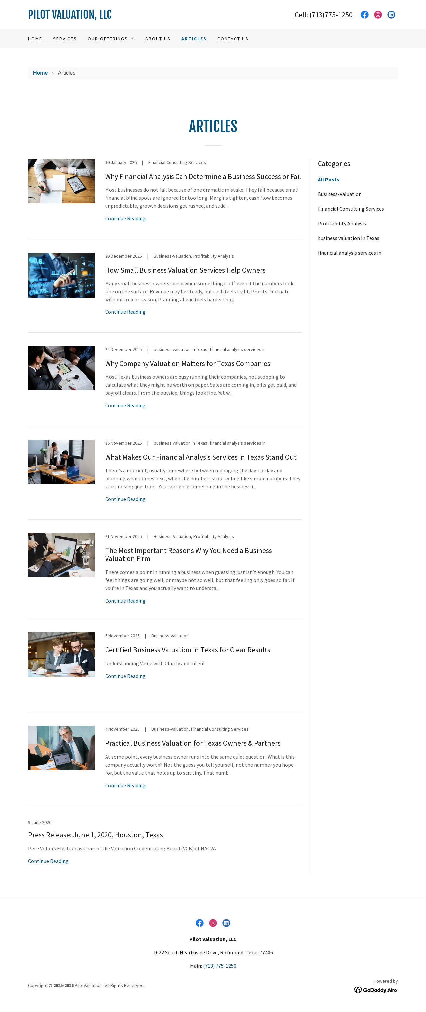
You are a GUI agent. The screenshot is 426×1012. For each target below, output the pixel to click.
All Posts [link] (328, 179)
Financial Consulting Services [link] (351, 208)
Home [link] (35, 39)
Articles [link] (194, 39)
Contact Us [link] (233, 39)
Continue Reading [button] (125, 218)
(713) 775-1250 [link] (219, 965)
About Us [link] (158, 39)
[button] (111, 39)
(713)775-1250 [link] (331, 14)
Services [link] (65, 39)
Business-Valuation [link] (340, 194)
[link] (120, 16)
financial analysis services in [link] (349, 252)
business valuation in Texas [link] (348, 238)
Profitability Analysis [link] (342, 223)
